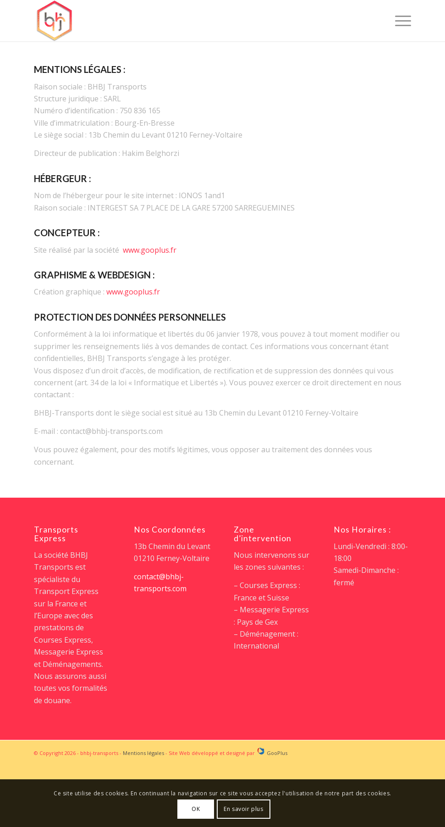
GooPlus (277, 752)
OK (196, 809)
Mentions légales (143, 752)
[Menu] (398, 20)
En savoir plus (243, 809)
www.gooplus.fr (149, 250)
